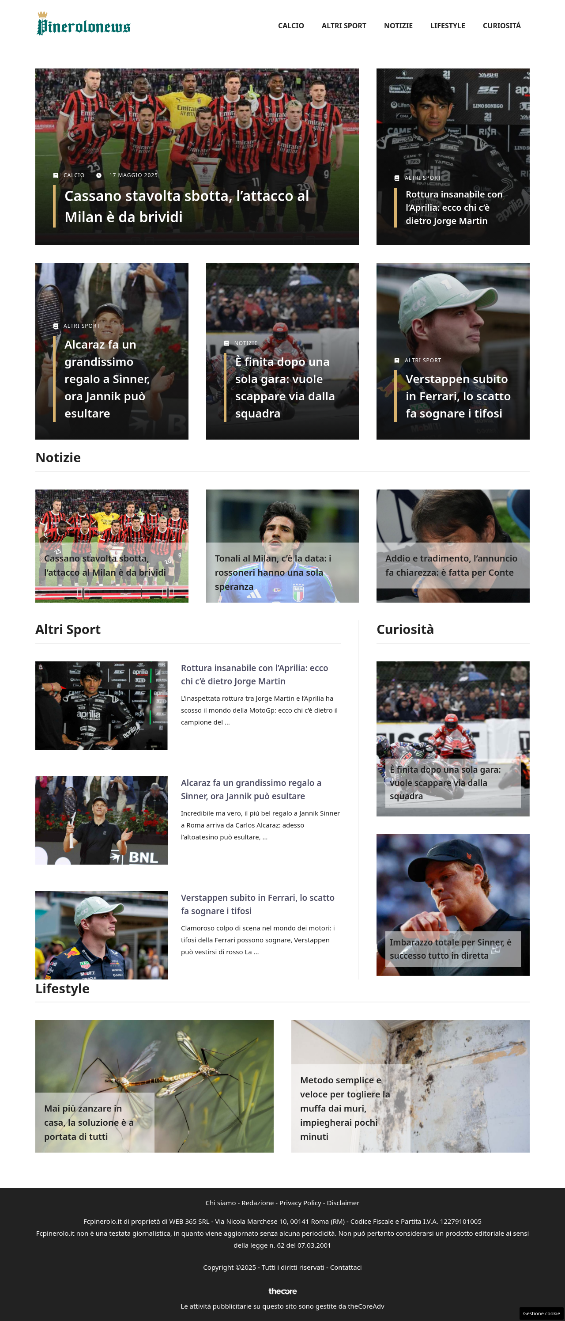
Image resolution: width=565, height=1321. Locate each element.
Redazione (257, 1202)
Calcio (291, 25)
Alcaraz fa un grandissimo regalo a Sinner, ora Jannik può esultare (107, 378)
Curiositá (502, 25)
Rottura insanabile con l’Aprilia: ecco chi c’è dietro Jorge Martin (454, 207)
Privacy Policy (300, 1202)
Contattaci (346, 1267)
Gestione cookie (541, 1313)
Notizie (398, 25)
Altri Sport (344, 25)
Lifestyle (447, 25)
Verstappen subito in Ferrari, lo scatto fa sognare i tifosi (458, 396)
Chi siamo (221, 1202)
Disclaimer (343, 1202)
